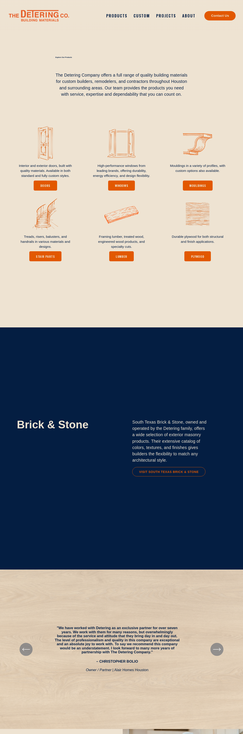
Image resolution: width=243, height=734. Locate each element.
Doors (45, 187)
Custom (142, 15)
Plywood (197, 258)
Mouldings (197, 187)
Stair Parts (45, 258)
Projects (166, 15)
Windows (121, 187)
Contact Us (220, 15)
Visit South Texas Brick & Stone (169, 473)
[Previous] (26, 651)
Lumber (121, 258)
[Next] (216, 651)
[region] (121, 651)
